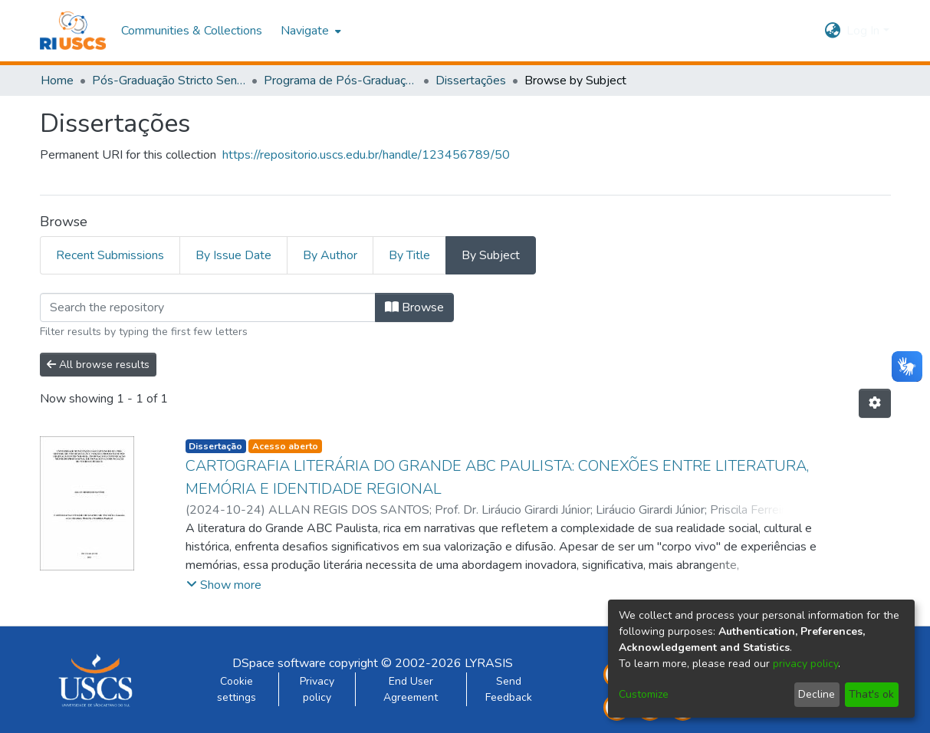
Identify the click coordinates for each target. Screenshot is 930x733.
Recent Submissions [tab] (110, 255)
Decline (816, 694)
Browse (414, 307)
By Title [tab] (409, 255)
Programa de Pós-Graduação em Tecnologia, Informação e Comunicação (340, 80)
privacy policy (805, 663)
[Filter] (208, 307)
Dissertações (470, 80)
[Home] (73, 31)
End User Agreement (410, 689)
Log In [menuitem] (862, 30)
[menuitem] (309, 30)
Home (57, 80)
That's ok (871, 694)
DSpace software (279, 663)
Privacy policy (317, 689)
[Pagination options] (875, 403)
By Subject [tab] (491, 255)
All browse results (98, 364)
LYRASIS (489, 663)
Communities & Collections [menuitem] (191, 30)
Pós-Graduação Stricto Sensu (168, 80)
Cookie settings (236, 689)
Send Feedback (508, 689)
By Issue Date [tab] (233, 255)
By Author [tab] (330, 255)
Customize (644, 694)
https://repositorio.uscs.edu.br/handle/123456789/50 (366, 154)
